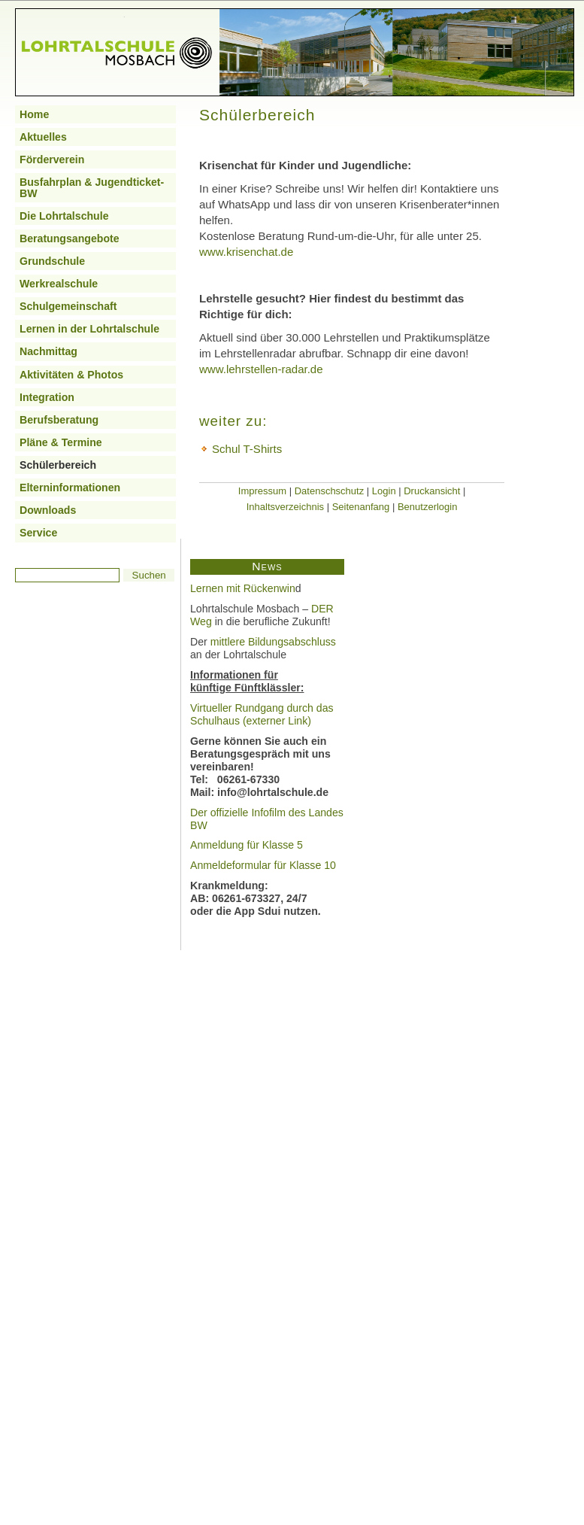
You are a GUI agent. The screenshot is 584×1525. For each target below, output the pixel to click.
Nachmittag (48, 351)
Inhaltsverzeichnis (285, 506)
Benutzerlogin (428, 506)
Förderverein (52, 159)
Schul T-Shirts (247, 448)
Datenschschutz (330, 491)
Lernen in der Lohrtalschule (89, 329)
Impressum (262, 491)
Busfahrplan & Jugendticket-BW (92, 187)
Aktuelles (43, 137)
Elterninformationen (70, 487)
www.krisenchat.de (246, 251)
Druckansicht (432, 491)
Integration (47, 397)
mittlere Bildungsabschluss (273, 642)
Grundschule (52, 261)
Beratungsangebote (70, 238)
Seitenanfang (361, 506)
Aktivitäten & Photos (71, 375)
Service (38, 533)
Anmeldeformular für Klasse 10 (263, 865)
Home (34, 114)
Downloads (48, 510)
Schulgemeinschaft (68, 306)
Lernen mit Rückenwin (242, 588)
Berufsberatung (59, 420)
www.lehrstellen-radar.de (261, 369)
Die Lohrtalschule (64, 216)
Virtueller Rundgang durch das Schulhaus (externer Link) (262, 714)
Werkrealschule (59, 284)
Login (384, 491)
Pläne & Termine (61, 442)
